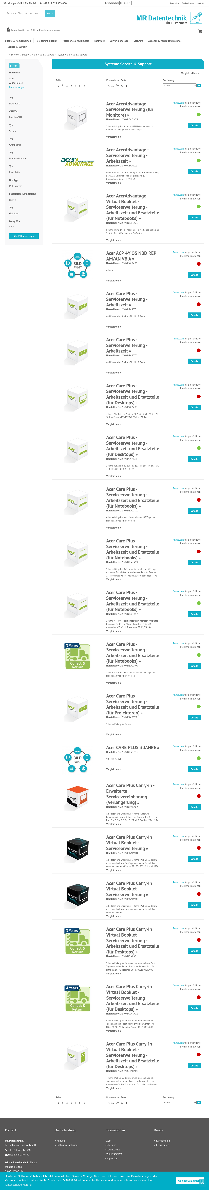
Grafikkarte (15, 144)
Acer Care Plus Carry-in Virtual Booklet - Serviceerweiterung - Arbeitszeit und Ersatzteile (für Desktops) (132, 940)
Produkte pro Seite (116, 80)
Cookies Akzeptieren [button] (190, 1180)
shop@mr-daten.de (18, 1154)
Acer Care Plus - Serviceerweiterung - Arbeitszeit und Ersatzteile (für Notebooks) (132, 497)
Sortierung (168, 80)
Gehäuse (13, 213)
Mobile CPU (15, 117)
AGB (108, 1140)
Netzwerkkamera (18, 158)
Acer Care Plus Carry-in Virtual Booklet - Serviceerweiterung (129, 842)
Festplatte (14, 172)
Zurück (58, 85)
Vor (84, 85)
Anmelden (174, 3)
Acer (11, 78)
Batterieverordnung (67, 1145)
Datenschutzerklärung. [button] (18, 1184)
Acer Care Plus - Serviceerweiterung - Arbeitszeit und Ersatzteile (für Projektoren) (132, 704)
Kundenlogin (163, 1140)
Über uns (111, 1145)
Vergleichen (112, 136)
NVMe (12, 199)
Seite (58, 80)
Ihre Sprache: (112, 3)
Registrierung (188, 3)
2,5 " (11, 227)
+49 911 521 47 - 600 (55, 3)
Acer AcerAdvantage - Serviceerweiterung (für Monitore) (129, 109)
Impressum (112, 1158)
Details (194, 125)
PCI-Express (15, 186)
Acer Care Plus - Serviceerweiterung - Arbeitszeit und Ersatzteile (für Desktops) (132, 394)
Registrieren (162, 1145)
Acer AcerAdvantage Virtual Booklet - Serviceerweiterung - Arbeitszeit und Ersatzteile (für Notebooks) (132, 207)
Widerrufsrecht (114, 1153)
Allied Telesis (16, 82)
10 (112, 85)
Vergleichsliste (189, 73)
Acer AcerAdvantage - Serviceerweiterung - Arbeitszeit (127, 155)
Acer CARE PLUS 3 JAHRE (131, 747)
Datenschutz (113, 1149)
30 (122, 85)
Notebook (14, 103)
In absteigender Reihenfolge (199, 85)
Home (6, 54)
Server (12, 131)
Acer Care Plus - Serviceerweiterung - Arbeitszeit (126, 299)
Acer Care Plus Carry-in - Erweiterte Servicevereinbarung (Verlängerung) (130, 793)
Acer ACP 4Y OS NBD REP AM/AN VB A (131, 256)
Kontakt (200, 3)
